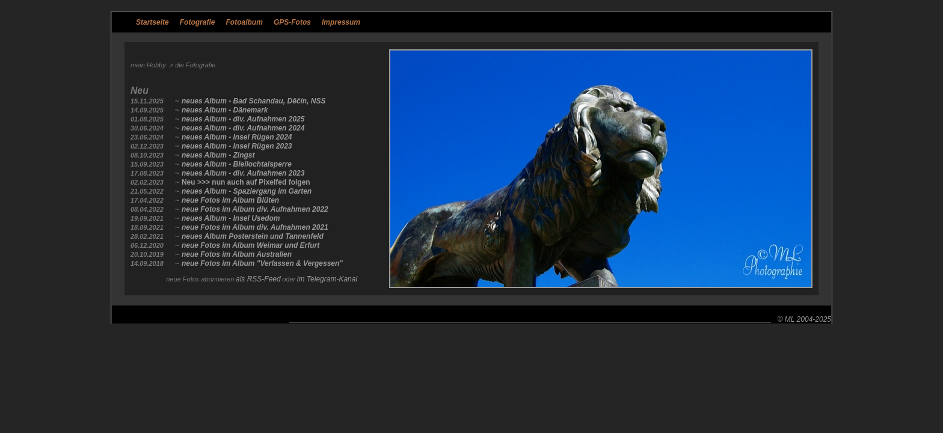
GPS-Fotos (292, 22)
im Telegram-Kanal (327, 279)
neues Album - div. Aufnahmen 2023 (243, 173)
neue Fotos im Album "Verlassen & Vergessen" (262, 263)
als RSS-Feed (258, 279)
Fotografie (197, 22)
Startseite (152, 22)
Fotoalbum (244, 22)
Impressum (341, 22)
